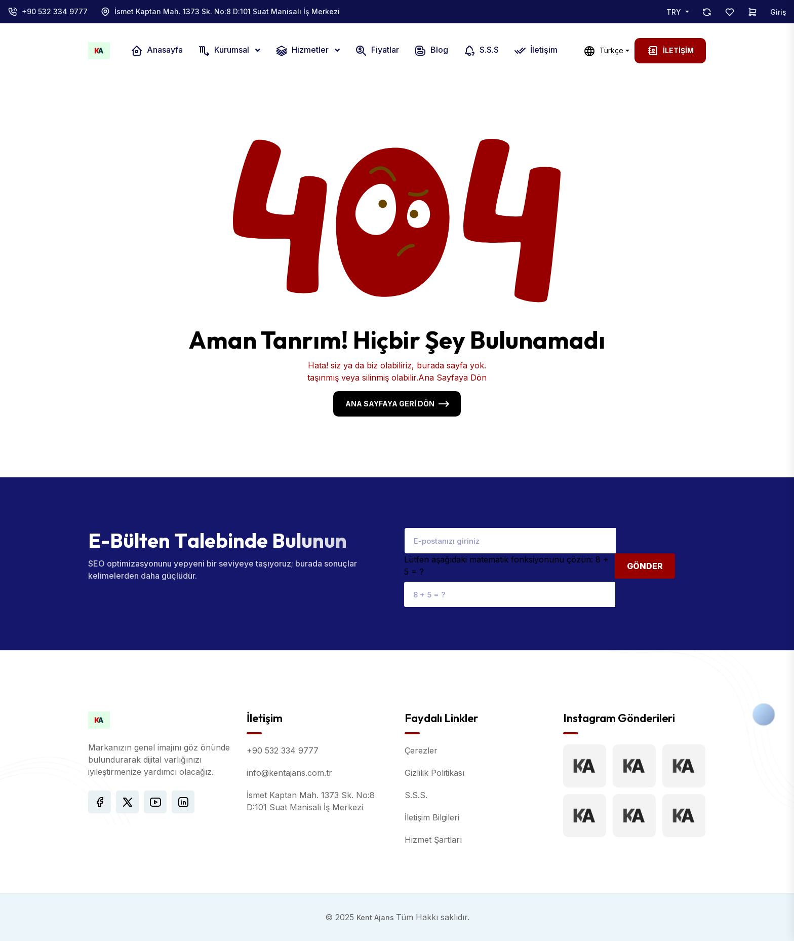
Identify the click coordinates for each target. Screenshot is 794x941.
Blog (431, 51)
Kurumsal (224, 51)
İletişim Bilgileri (432, 817)
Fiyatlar (377, 51)
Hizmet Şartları (433, 840)
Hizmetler (303, 51)
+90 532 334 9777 (55, 11)
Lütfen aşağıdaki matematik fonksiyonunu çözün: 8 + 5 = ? (506, 565)
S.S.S (481, 51)
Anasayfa (157, 51)
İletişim (536, 51)
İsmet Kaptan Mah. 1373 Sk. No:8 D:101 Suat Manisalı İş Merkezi (227, 11)
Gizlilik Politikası (434, 773)
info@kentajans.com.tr (289, 773)
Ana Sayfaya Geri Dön (389, 403)
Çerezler (421, 750)
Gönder (645, 566)
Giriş (778, 12)
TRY (674, 12)
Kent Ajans (376, 917)
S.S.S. (416, 795)
